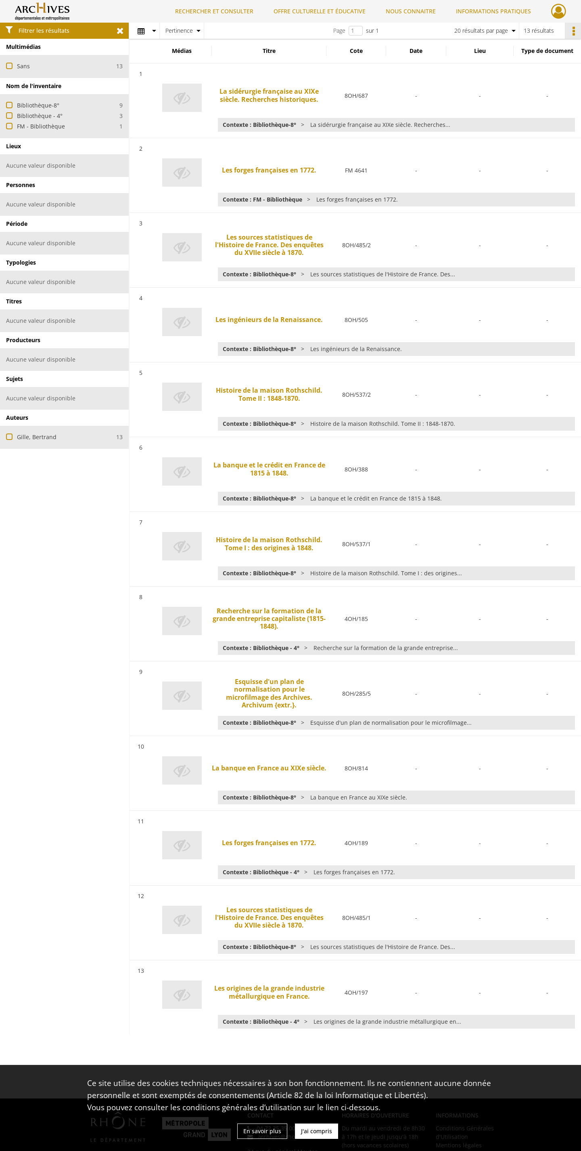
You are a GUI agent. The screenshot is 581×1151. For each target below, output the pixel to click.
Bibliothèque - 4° (40, 116)
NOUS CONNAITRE (411, 11)
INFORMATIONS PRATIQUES (493, 11)
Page (339, 30)
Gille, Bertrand (36, 437)
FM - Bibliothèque (41, 126)
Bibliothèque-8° (38, 105)
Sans (23, 66)
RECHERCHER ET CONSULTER (214, 11)
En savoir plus (262, 1131)
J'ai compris (316, 1131)
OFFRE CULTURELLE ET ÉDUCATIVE (320, 11)
